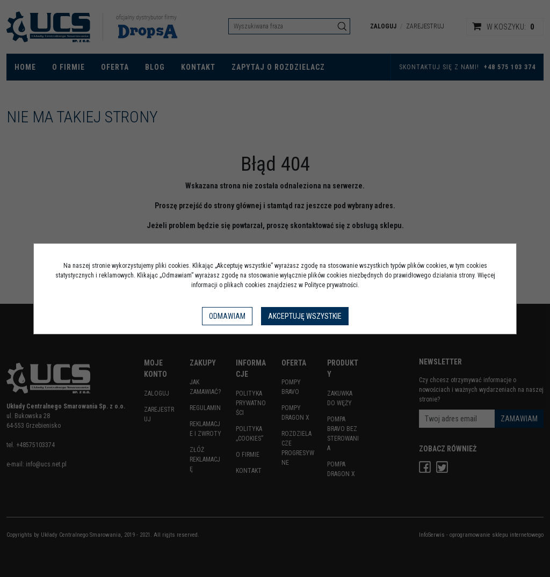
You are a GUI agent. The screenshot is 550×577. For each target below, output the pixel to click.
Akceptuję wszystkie (305, 316)
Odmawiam (227, 316)
